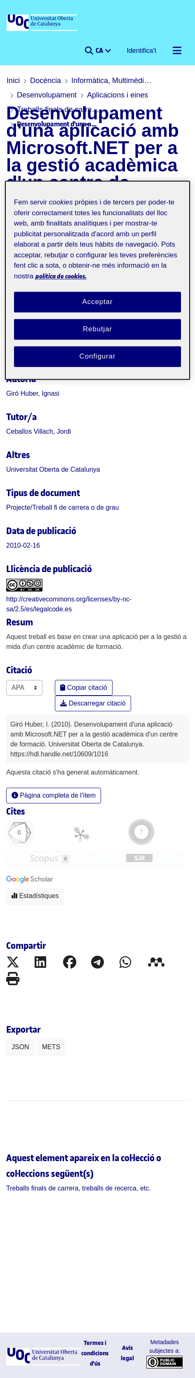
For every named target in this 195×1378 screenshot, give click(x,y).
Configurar (98, 356)
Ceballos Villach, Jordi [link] (38, 431)
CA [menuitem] (100, 50)
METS (51, 1046)
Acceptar (97, 302)
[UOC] (42, 23)
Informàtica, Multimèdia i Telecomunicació (112, 80)
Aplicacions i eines (117, 95)
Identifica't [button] (142, 50)
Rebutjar (97, 329)
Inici (13, 80)
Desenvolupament (47, 95)
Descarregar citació (92, 703)
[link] (62, 507)
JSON (20, 1046)
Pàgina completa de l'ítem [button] (54, 795)
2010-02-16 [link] (23, 545)
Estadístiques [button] (35, 895)
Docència (45, 80)
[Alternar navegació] (176, 51)
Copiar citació (83, 687)
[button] (89, 51)
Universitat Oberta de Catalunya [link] (53, 469)
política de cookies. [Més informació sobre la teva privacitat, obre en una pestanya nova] (61, 276)
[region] (97, 280)
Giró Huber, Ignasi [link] (32, 393)
